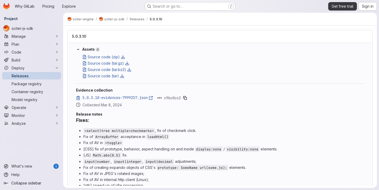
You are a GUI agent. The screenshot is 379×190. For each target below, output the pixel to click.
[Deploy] (31, 68)
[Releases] (31, 75)
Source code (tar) (103, 76)
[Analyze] (31, 123)
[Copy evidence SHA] (185, 98)
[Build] (31, 60)
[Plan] (31, 44)
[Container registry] (31, 91)
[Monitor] (31, 115)
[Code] (31, 52)
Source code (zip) (103, 57)
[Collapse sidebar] (31, 183)
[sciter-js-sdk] (31, 28)
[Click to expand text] (159, 98)
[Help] (31, 174)
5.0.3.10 (79, 36)
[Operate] (31, 107)
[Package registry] (31, 83)
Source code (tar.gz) (105, 63)
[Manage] (31, 36)
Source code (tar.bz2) (106, 69)
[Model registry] (31, 99)
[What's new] (31, 166)
